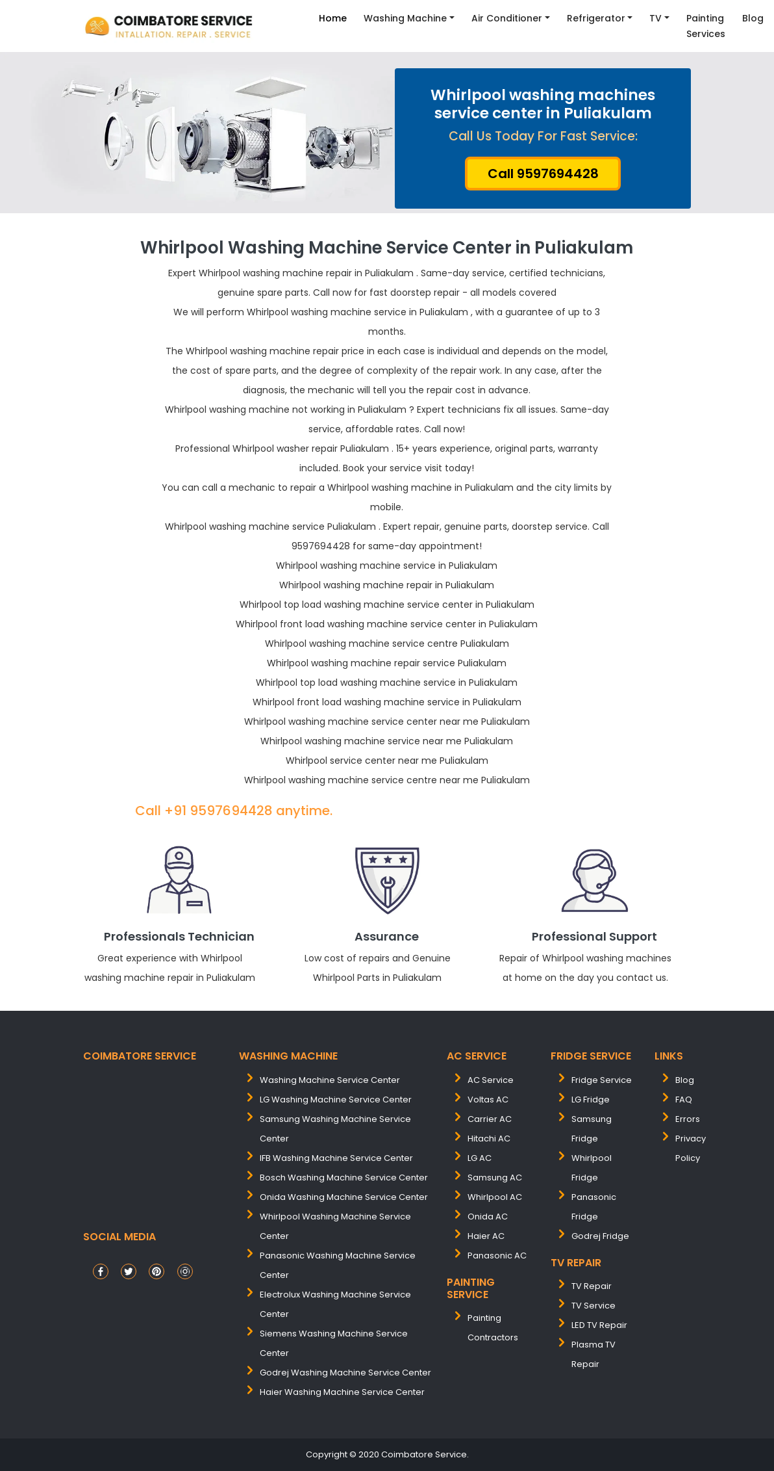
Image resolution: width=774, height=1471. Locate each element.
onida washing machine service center (344, 1197)
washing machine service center (330, 1080)
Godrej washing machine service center (345, 1372)
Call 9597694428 (543, 173)
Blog (753, 18)
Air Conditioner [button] (506, 18)
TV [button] (655, 18)
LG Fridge (590, 1099)
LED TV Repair (599, 1325)
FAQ (683, 1099)
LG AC (480, 1158)
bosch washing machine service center (344, 1177)
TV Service (593, 1305)
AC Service (491, 1080)
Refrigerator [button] (596, 18)
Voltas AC (488, 1099)
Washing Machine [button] (405, 18)
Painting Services (705, 26)
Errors (687, 1119)
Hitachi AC (489, 1138)
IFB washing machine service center (336, 1158)
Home (333, 18)
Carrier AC (490, 1119)
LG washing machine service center (336, 1099)
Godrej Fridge (600, 1236)
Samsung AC (495, 1177)
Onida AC (488, 1216)
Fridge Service (601, 1080)
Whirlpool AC (495, 1197)
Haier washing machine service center (342, 1392)
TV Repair (591, 1286)
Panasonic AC (497, 1255)
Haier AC (486, 1236)
